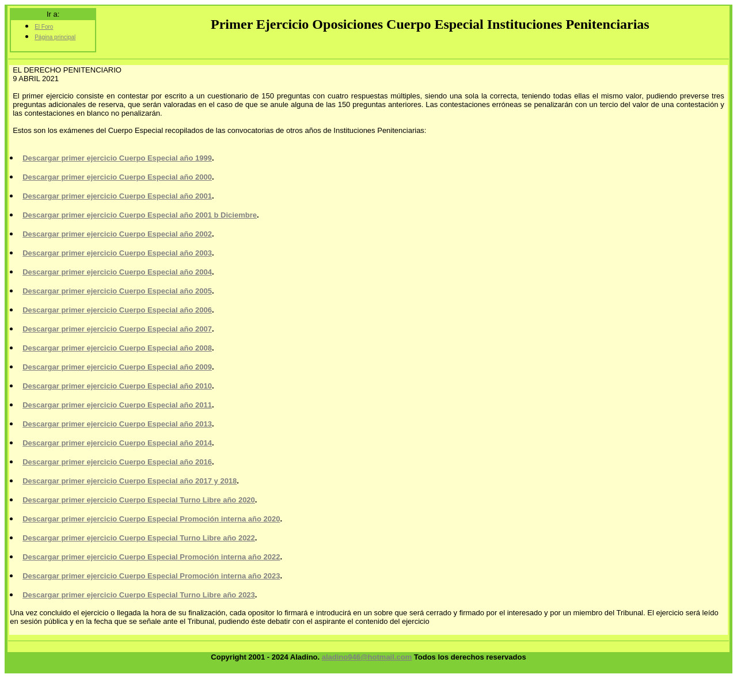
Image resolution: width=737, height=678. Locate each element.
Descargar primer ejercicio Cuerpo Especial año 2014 (117, 443)
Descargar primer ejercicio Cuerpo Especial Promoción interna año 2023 (151, 576)
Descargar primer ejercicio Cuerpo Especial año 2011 (117, 405)
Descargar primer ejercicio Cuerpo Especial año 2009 (117, 367)
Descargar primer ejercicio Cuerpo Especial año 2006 (117, 310)
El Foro (44, 27)
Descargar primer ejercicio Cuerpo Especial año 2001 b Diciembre (139, 215)
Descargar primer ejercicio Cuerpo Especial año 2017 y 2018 (129, 481)
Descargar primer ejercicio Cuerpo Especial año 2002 (117, 234)
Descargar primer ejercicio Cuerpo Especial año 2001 (117, 196)
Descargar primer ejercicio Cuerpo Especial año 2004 (117, 272)
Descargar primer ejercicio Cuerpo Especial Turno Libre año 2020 (138, 500)
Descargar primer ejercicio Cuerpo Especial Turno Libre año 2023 (138, 595)
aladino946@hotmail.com (367, 657)
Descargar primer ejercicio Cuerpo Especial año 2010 (117, 386)
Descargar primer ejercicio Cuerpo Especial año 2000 (117, 177)
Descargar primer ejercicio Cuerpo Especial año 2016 (117, 462)
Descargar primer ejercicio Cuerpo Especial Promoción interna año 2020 (151, 519)
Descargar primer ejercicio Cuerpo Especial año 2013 (117, 424)
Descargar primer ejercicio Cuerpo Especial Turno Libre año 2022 (138, 538)
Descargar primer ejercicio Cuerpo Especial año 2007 (117, 329)
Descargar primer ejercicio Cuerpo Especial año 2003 (117, 253)
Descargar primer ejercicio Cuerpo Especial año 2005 (117, 291)
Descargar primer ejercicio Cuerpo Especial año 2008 (117, 348)
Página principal (55, 37)
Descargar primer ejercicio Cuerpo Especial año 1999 (117, 158)
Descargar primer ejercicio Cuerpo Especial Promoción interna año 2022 (151, 557)
